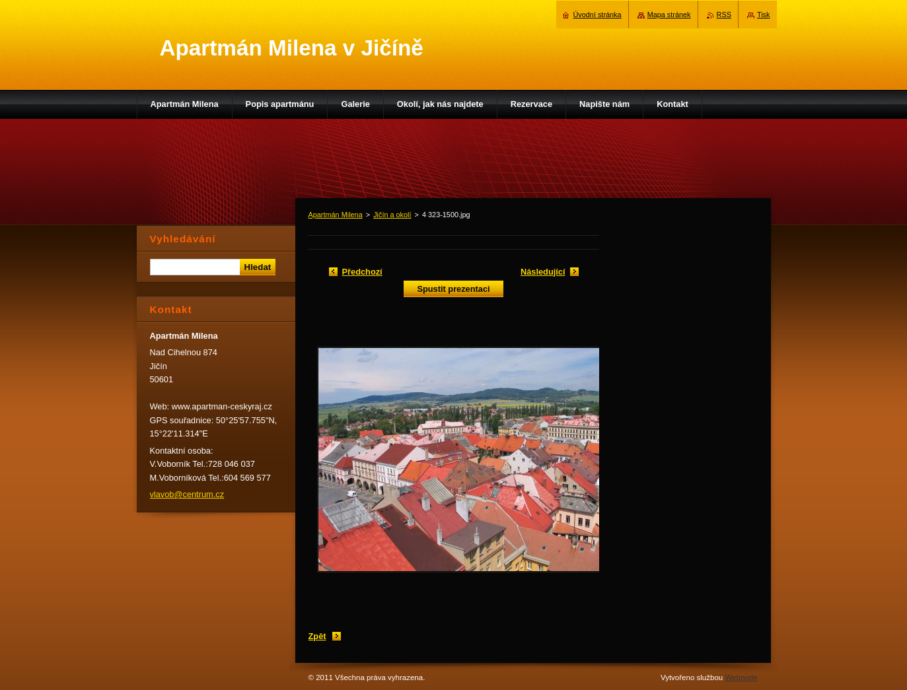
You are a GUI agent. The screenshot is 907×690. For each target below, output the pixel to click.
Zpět (317, 636)
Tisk (763, 14)
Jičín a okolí (392, 215)
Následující (543, 272)
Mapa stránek (669, 14)
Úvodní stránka (597, 14)
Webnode (741, 677)
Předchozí (362, 272)
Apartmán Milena (335, 215)
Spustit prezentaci (453, 289)
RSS (724, 14)
